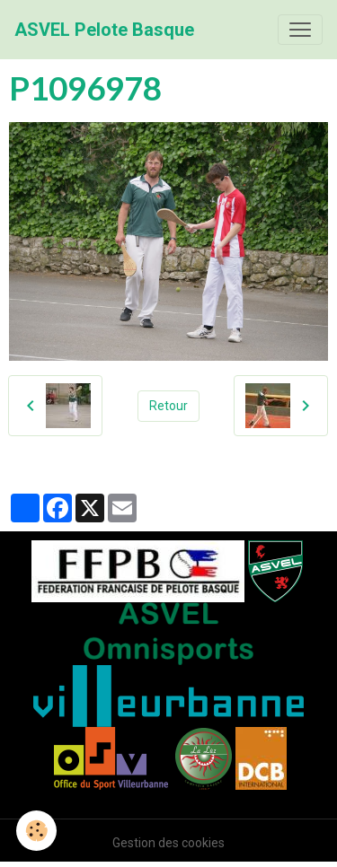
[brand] (104, 29)
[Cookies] (36, 830)
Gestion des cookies (168, 843)
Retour (168, 405)
